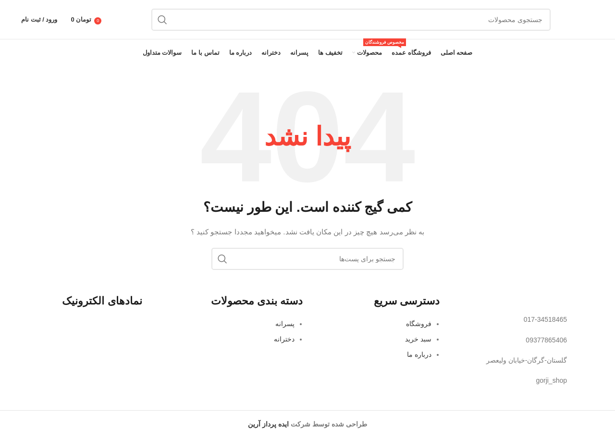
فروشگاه (418, 324)
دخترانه (284, 339)
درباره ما (419, 354)
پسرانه (285, 324)
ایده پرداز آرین (268, 424)
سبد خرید (418, 339)
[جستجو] (351, 20)
